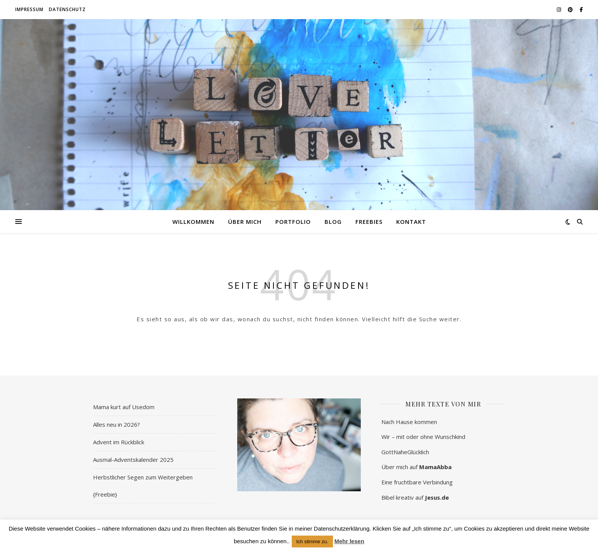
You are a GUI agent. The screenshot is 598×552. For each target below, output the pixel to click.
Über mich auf (416, 467)
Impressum (29, 9)
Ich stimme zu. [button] (312, 541)
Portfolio (293, 221)
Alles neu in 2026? (116, 424)
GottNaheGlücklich (405, 452)
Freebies (369, 221)
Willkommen (193, 221)
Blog (333, 221)
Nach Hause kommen (409, 422)
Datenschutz (67, 9)
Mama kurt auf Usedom (123, 407)
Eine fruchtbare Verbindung (417, 482)
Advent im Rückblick (118, 442)
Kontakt (411, 221)
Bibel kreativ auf (415, 497)
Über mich (245, 221)
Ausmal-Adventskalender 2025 (133, 459)
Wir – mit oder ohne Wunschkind (423, 436)
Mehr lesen (349, 541)
